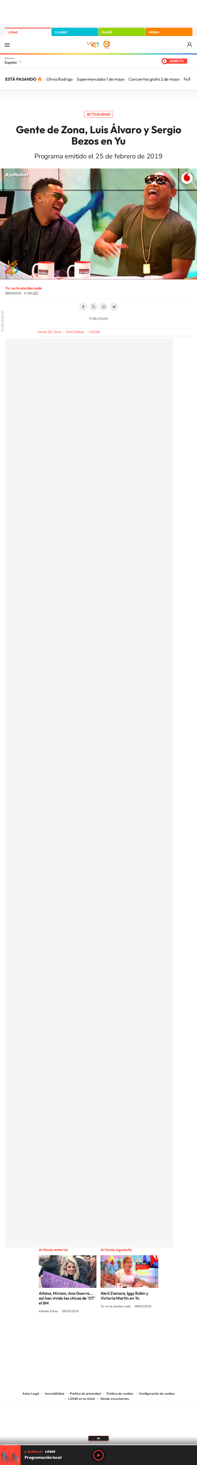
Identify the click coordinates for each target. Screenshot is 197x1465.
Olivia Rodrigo (59, 79)
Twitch (119, 1330)
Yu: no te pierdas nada (23, 288)
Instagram (68, 1330)
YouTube (88, 1330)
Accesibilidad (54, 1394)
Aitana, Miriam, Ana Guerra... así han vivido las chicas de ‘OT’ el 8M (67, 1298)
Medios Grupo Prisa (98, 1428)
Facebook (83, 307)
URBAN (154, 32)
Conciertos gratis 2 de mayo (154, 79)
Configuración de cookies (157, 1394)
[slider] (98, 1444)
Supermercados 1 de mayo (100, 79)
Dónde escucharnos (115, 1399)
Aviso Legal (30, 1394)
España (11, 62)
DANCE (107, 32)
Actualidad (98, 114)
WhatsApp (104, 307)
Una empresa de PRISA (98, 1416)
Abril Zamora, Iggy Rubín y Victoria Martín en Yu (124, 1296)
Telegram (114, 307)
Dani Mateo (75, 331)
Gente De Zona (49, 331)
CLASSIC (61, 32)
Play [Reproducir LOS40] (98, 1455)
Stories (129, 1330)
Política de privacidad (85, 1394)
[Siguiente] (189, 79)
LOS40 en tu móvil (81, 1399)
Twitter (93, 307)
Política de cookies (119, 1394)
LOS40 (13, 32)
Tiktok (78, 1330)
